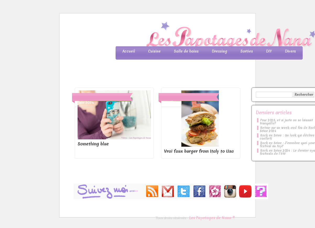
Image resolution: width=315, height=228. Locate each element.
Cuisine (154, 51)
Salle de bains (186, 51)
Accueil (128, 51)
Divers (290, 51)
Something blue (93, 144)
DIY (269, 51)
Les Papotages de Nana (192, 35)
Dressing (219, 51)
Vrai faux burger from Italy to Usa (199, 151)
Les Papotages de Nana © (212, 217)
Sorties (246, 51)
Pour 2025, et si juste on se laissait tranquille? (286, 122)
